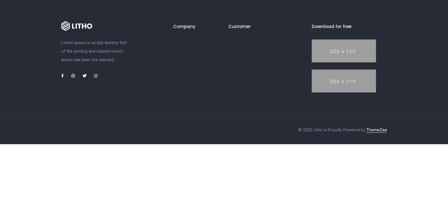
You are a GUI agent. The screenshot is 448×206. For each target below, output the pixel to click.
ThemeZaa (376, 129)
